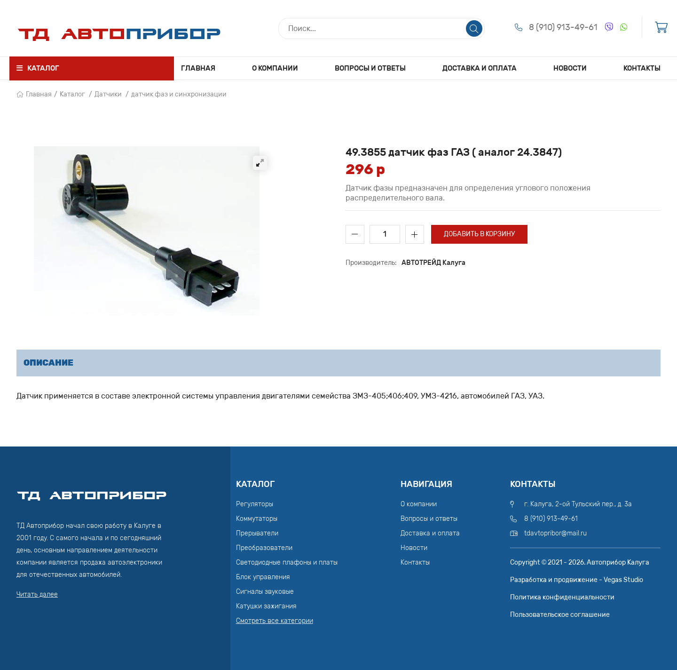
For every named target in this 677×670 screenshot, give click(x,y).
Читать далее (37, 594)
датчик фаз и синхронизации (179, 94)
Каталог (72, 94)
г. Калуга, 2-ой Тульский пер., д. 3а (578, 504)
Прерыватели (257, 533)
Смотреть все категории (274, 621)
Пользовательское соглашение (560, 615)
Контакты (642, 68)
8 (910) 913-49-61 (563, 27)
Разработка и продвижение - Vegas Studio (576, 580)
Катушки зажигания (266, 606)
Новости (570, 68)
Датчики (108, 94)
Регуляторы (254, 504)
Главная (198, 68)
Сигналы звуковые (265, 592)
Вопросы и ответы (370, 68)
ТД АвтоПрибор (91, 491)
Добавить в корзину (479, 234)
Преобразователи (264, 548)
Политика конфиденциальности (562, 597)
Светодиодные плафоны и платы (287, 562)
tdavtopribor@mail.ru (555, 533)
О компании (275, 68)
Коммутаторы (256, 519)
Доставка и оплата (479, 68)
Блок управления (263, 577)
